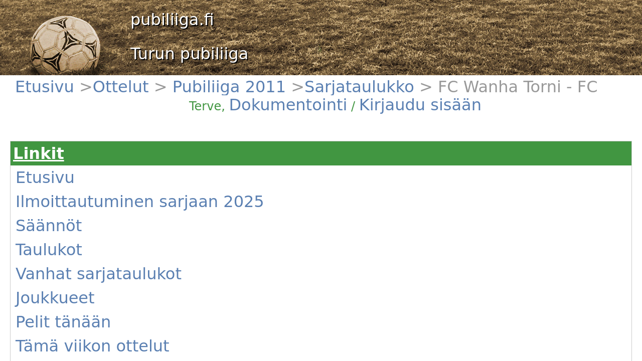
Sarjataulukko (158, 80)
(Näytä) (203, 284)
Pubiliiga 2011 (112, 80)
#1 (147, 243)
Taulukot (53, 168)
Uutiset (51, 229)
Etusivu (51, 80)
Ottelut (77, 80)
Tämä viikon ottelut (69, 217)
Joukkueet (55, 193)
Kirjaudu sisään (425, 86)
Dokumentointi (378, 86)
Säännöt (53, 156)
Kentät (50, 241)
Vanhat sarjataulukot (72, 181)
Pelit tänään (58, 205)
